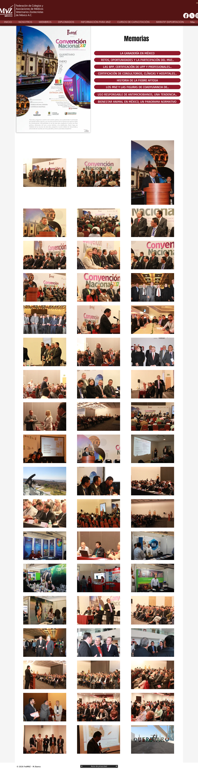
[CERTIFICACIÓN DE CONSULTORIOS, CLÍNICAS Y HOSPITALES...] (137, 73)
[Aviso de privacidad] (99, 766)
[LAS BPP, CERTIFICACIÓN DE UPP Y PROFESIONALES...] (137, 67)
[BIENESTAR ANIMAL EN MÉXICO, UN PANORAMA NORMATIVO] (137, 101)
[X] (192, 15)
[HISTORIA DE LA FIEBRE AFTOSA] (137, 80)
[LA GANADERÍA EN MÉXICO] (137, 53)
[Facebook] (186, 15)
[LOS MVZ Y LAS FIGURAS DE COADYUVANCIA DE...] (137, 87)
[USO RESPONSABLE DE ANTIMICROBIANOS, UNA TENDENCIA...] (137, 94)
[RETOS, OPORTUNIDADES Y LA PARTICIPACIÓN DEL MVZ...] (137, 60)
